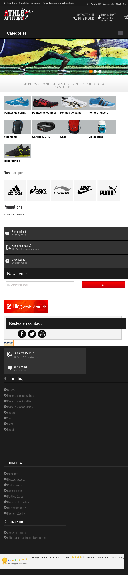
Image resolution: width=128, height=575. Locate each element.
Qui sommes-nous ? (16, 498)
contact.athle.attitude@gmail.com (30, 528)
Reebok (10, 420)
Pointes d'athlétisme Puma (20, 398)
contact (106, 4)
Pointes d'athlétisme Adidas (20, 386)
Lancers (11, 381)
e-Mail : (10, 528)
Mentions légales (15, 487)
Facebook (22, 325)
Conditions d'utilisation (18, 493)
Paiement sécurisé (16, 504)
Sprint (10, 415)
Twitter (32, 325)
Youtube (42, 325)
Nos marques (14, 172)
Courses (11, 403)
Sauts (10, 409)
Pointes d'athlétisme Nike (19, 392)
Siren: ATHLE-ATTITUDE (17, 523)
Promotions (13, 207)
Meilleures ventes (15, 476)
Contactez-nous (14, 481)
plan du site (121, 4)
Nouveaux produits (16, 470)
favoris (94, 4)
